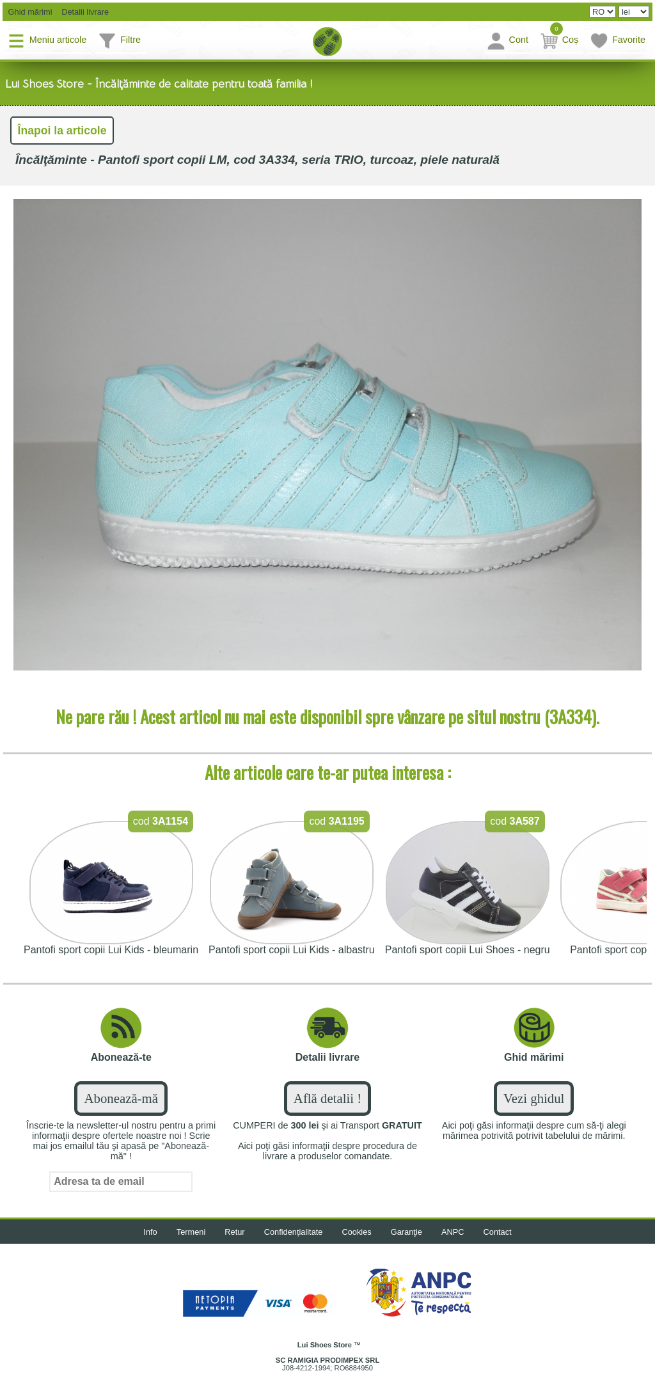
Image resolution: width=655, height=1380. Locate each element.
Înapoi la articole (62, 130)
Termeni (191, 1232)
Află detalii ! (327, 1098)
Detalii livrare (82, 12)
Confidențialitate (293, 1232)
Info (150, 1232)
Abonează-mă (120, 1098)
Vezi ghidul (533, 1098)
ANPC (452, 1232)
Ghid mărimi (29, 12)
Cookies (357, 1232)
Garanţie (406, 1232)
